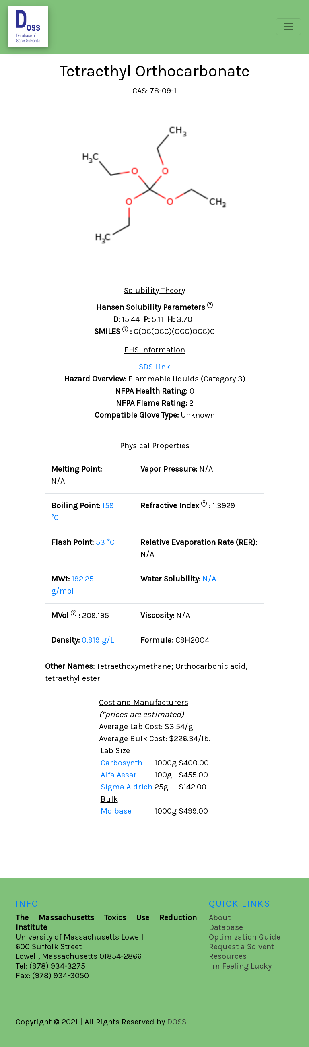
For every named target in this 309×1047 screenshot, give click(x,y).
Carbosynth (122, 762)
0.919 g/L (98, 640)
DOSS (176, 1021)
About (220, 917)
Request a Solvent (241, 946)
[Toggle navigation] (288, 26)
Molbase (116, 811)
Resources (228, 956)
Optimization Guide (244, 937)
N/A (209, 578)
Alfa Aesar (120, 774)
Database (226, 927)
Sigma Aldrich (127, 786)
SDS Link (154, 366)
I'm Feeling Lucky (240, 966)
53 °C (105, 542)
